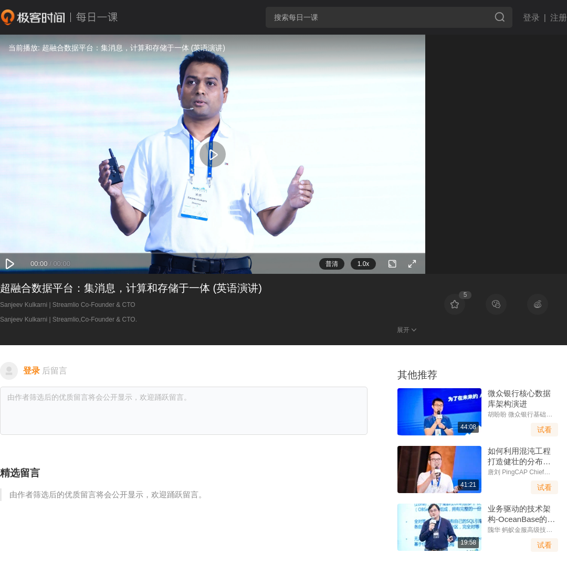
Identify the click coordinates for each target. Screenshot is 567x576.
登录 (531, 17)
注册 (558, 17)
